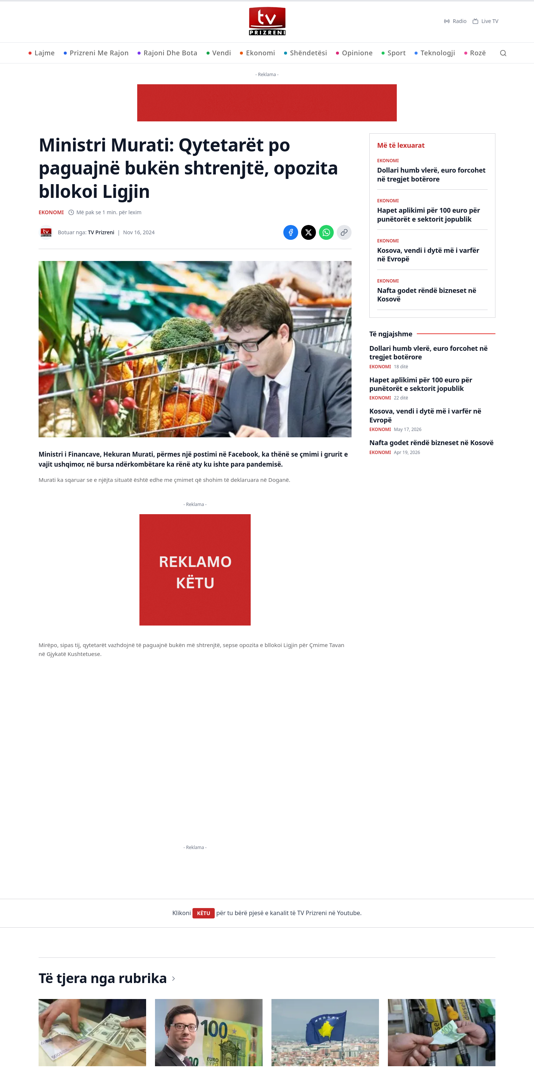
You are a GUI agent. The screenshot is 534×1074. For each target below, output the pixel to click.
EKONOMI (51, 212)
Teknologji (435, 52)
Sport (394, 52)
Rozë (475, 52)
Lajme (42, 52)
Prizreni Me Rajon (96, 52)
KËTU (203, 913)
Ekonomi (257, 52)
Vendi (219, 52)
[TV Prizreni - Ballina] (267, 21)
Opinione (354, 52)
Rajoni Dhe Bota (167, 52)
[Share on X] (308, 232)
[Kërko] (503, 53)
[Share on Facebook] (290, 232)
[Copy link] (344, 232)
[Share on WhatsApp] (326, 232)
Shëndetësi (305, 52)
